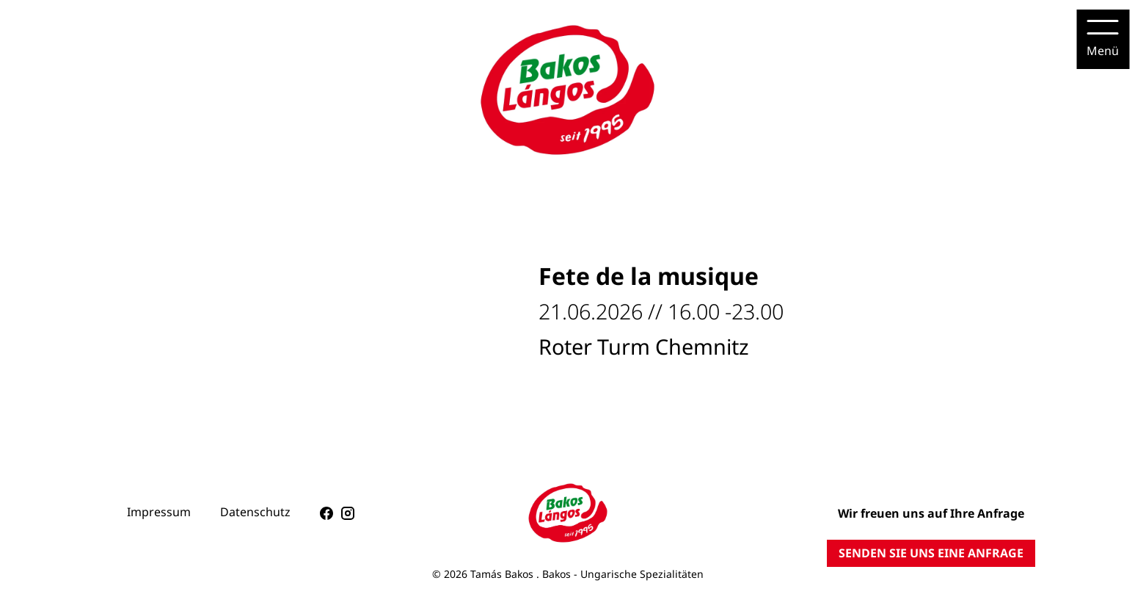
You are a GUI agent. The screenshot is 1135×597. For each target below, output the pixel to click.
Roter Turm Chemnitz (644, 346)
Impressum (159, 512)
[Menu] (1102, 39)
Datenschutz (255, 512)
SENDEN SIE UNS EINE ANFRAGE (931, 553)
